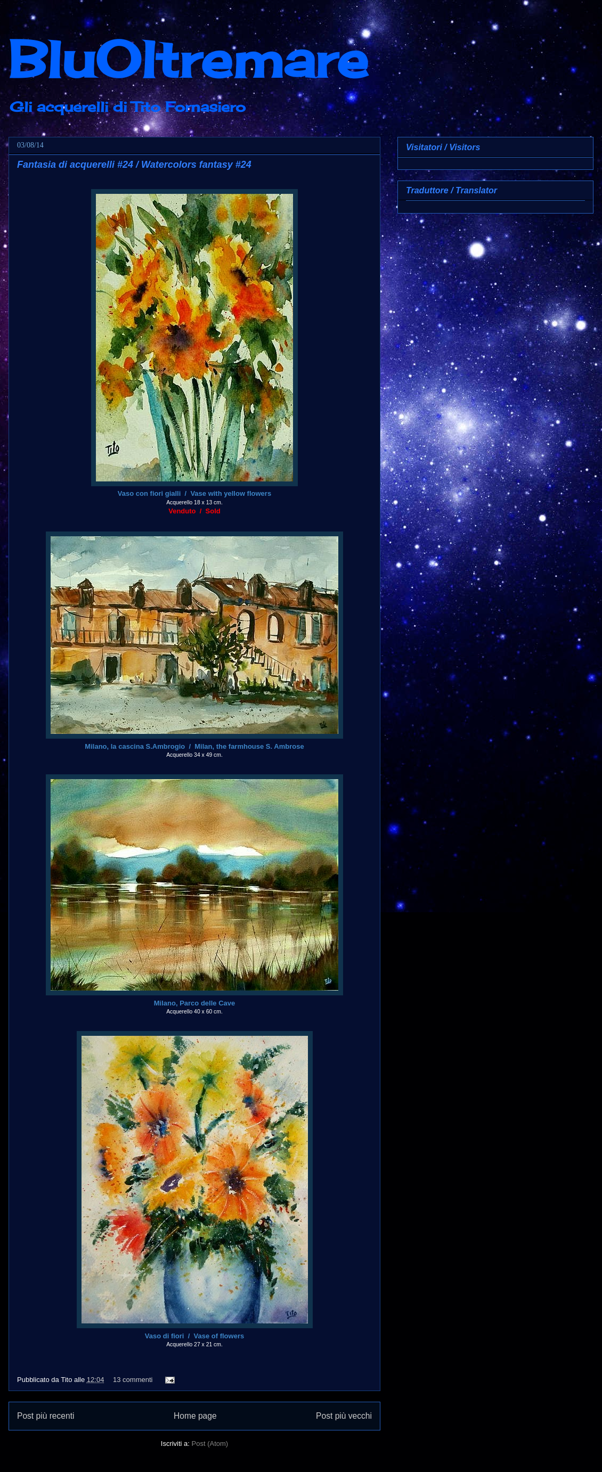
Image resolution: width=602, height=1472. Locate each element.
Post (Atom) (210, 1444)
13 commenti (132, 1380)
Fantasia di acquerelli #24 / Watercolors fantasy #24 (134, 164)
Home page (195, 1415)
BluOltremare (188, 59)
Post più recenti (45, 1415)
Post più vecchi (344, 1415)
